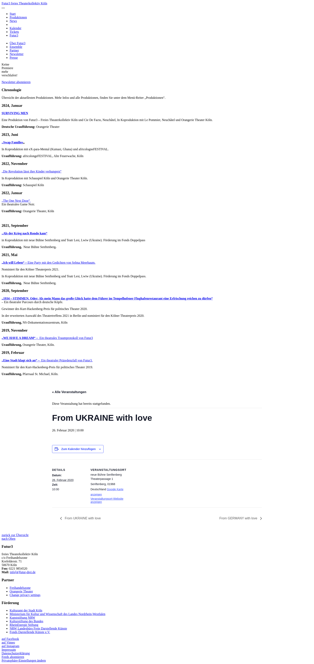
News (13, 21)
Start (13, 13)
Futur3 (14, 35)
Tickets (14, 31)
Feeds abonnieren (13, 657)
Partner (14, 50)
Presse (14, 57)
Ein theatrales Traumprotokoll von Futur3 (47, 338)
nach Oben (8, 538)
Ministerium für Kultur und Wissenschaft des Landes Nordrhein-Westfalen (57, 614)
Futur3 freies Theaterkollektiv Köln (24, 3)
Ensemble (16, 46)
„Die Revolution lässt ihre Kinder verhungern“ (31, 171)
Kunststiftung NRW (22, 617)
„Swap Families (12, 142)
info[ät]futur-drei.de (22, 572)
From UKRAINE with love (82, 518)
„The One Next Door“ (16, 200)
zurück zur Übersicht (15, 535)
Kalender (15, 28)
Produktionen (18, 17)
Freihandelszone (20, 587)
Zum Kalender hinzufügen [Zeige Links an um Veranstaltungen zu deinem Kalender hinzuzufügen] (78, 449)
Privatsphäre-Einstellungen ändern (24, 660)
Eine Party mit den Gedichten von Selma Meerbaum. (48, 262)
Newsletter (16, 54)
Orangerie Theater (21, 591)
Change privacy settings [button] (25, 595)
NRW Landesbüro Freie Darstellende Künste (38, 628)
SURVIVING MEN (15, 113)
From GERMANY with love (238, 518)
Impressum (9, 649)
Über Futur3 (17, 43)
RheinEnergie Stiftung (24, 625)
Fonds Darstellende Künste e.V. (30, 632)
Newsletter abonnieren (16, 82)
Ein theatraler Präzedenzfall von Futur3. (47, 360)
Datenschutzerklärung (16, 653)
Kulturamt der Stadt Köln (26, 610)
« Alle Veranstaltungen (69, 392)
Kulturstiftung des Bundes (26, 621)
